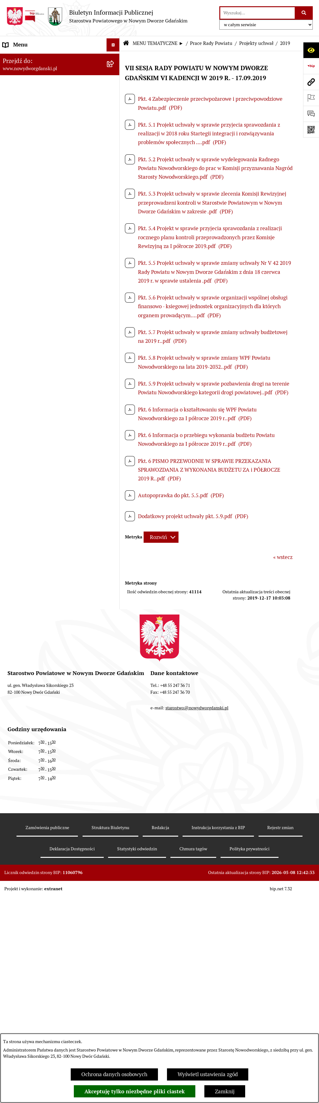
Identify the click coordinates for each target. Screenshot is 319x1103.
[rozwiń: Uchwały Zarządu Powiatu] (114, 472)
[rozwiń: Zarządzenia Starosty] (114, 489)
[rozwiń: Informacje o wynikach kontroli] (114, 732)
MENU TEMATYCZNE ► (158, 43)
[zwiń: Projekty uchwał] (114, 212)
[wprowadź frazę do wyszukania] (257, 13)
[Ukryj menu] (113, 45)
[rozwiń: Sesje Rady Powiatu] (114, 178)
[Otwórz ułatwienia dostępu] (311, 50)
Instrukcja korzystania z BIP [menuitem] (36, 1030)
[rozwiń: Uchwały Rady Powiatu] (114, 455)
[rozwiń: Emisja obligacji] (114, 126)
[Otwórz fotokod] (311, 130)
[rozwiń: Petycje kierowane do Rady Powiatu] (114, 420)
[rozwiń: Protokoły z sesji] (114, 195)
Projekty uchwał (256, 43)
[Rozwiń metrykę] (161, 537)
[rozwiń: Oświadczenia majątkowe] (114, 524)
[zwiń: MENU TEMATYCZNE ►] (114, 73)
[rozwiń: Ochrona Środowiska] (114, 680)
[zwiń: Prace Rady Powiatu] (114, 143)
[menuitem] (60, 58)
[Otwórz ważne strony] (311, 98)
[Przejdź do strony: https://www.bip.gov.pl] (311, 66)
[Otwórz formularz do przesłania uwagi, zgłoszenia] (311, 114)
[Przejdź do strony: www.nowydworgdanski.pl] (311, 82)
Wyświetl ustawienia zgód (208, 1074)
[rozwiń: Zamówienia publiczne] (114, 1017)
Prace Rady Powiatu (211, 43)
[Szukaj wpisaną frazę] (304, 13)
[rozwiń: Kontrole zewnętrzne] (114, 715)
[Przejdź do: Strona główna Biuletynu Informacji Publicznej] (126, 43)
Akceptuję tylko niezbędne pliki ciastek (134, 1091)
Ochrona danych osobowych (114, 1074)
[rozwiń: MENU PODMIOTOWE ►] (114, 58)
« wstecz (283, 557)
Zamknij (225, 1091)
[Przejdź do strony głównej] (97, 16)
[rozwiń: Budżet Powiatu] (114, 108)
